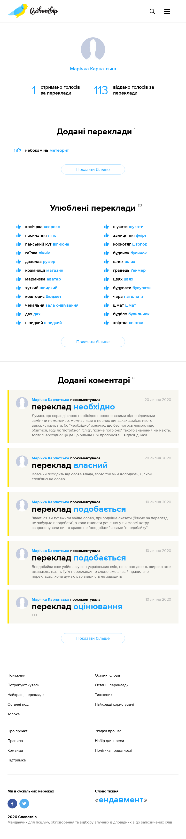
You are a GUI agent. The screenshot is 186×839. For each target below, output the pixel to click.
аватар (54, 278)
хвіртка (136, 322)
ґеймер (138, 270)
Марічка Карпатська (50, 400)
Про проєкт (17, 731)
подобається (99, 509)
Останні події (19, 704)
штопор (139, 244)
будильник (138, 313)
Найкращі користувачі (114, 704)
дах (36, 313)
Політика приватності (113, 750)
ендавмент (121, 800)
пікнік (44, 252)
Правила (15, 740)
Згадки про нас (108, 731)
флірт (141, 235)
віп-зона (61, 244)
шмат (130, 305)
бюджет (54, 296)
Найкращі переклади (26, 694)
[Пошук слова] (152, 11)
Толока (14, 714)
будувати (141, 287)
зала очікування (62, 305)
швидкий (48, 287)
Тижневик (103, 694)
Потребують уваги (23, 685)
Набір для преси (109, 740)
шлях (130, 261)
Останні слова (107, 675)
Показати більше (93, 169)
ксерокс (52, 226)
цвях (128, 278)
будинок (139, 252)
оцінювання (98, 606)
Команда (15, 750)
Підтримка (17, 760)
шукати (136, 226)
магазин (54, 270)
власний (90, 465)
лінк (52, 235)
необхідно (94, 407)
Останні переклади (112, 685)
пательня (133, 296)
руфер (49, 261)
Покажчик (16, 675)
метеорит (59, 150)
